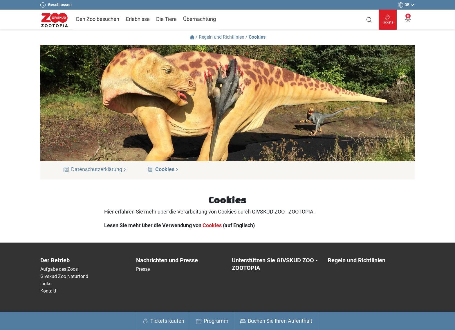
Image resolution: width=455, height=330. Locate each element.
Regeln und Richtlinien (221, 37)
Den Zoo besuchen (97, 19)
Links (45, 283)
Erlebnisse (138, 19)
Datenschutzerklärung (98, 169)
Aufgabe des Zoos (59, 269)
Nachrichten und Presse (167, 260)
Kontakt (48, 291)
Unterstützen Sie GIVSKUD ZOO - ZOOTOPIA (275, 264)
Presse (143, 269)
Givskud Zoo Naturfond (64, 276)
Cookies (166, 169)
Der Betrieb (55, 260)
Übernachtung (199, 19)
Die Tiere (166, 19)
